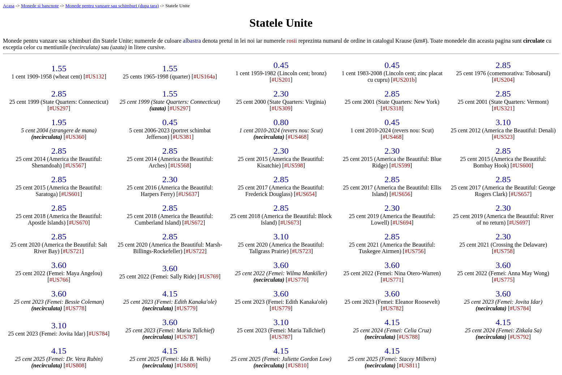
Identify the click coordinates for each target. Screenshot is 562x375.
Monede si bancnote (40, 5)
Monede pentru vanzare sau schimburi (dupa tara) (112, 5)
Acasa (8, 5)
